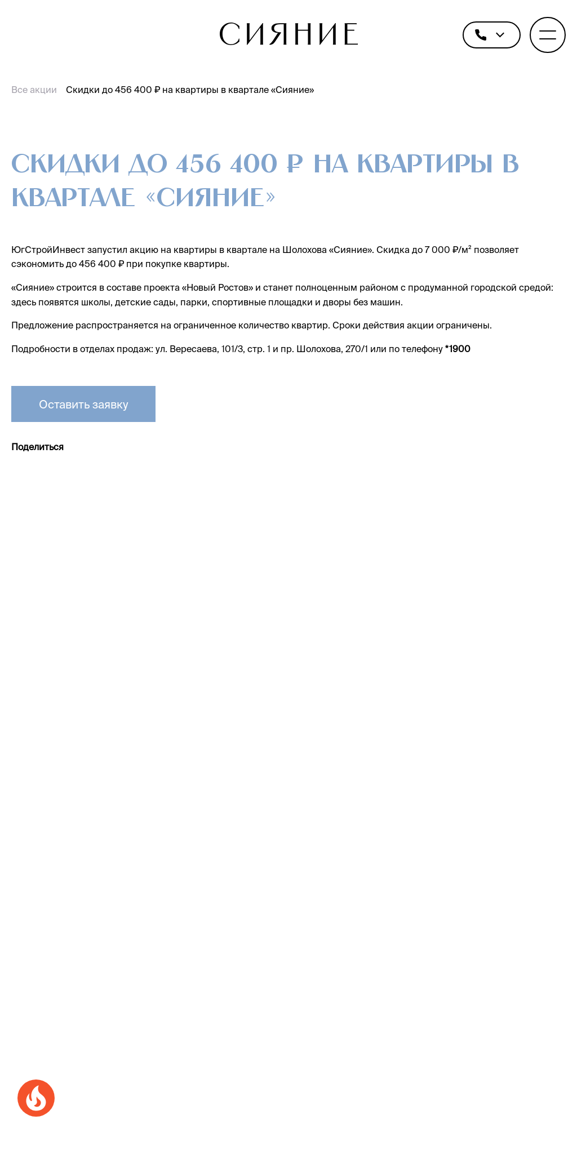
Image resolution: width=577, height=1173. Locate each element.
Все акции (34, 90)
